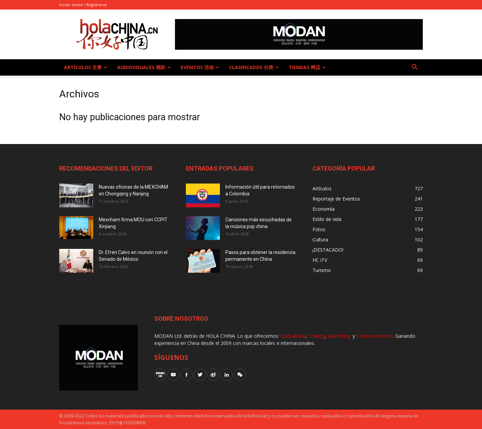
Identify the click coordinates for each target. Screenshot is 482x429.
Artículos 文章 (85, 67)
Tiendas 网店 (307, 67)
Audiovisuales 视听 (144, 67)
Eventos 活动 (200, 67)
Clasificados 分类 (254, 67)
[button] (414, 68)
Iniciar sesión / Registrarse (83, 4)
